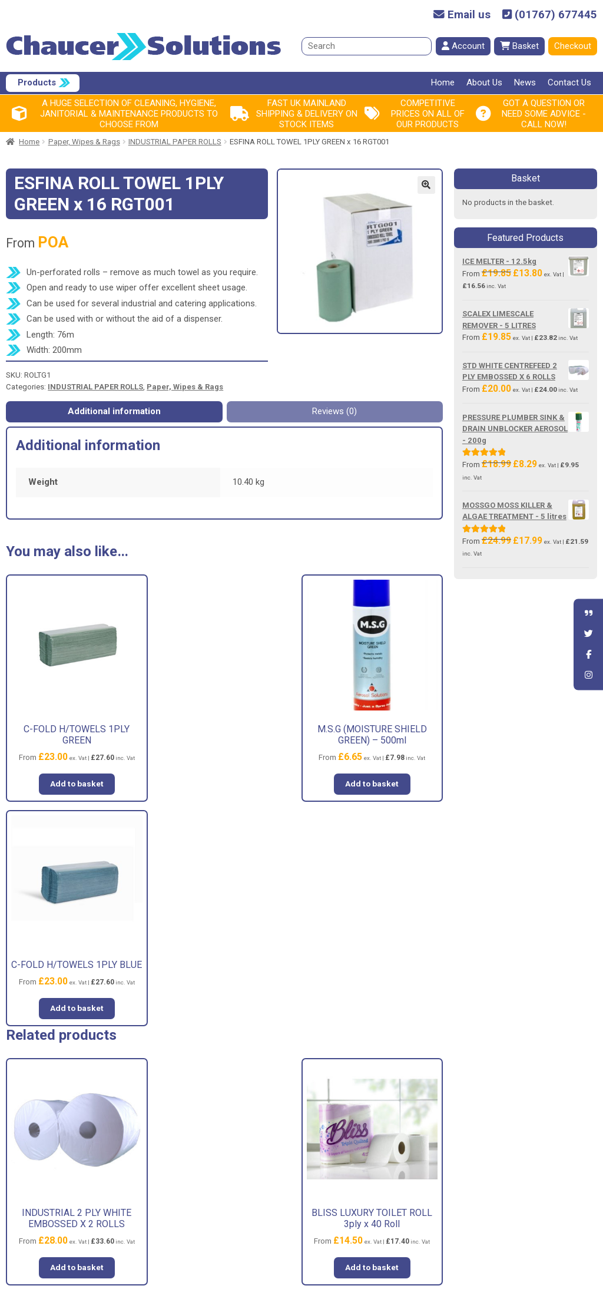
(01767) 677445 (549, 15)
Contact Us (569, 82)
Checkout (572, 46)
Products (37, 82)
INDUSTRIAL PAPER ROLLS (174, 141)
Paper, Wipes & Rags (84, 141)
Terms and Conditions (368, 1131)
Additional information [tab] (114, 411)
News (525, 82)
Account (463, 46)
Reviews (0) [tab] (334, 411)
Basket (519, 46)
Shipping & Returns (363, 1172)
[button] (426, 185)
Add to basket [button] (76, 782)
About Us (484, 82)
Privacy (340, 1151)
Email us (462, 15)
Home (443, 82)
